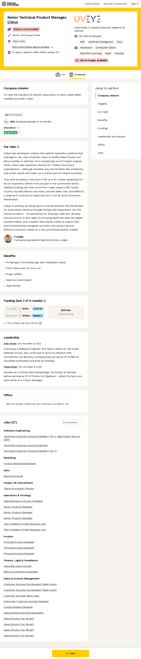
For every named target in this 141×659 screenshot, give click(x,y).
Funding (102, 128)
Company (77, 74)
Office (101, 144)
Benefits (102, 120)
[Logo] (10, 4)
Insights (102, 103)
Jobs (100, 152)
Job (60, 74)
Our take (103, 111)
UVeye (12, 22)
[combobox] (63, 422)
